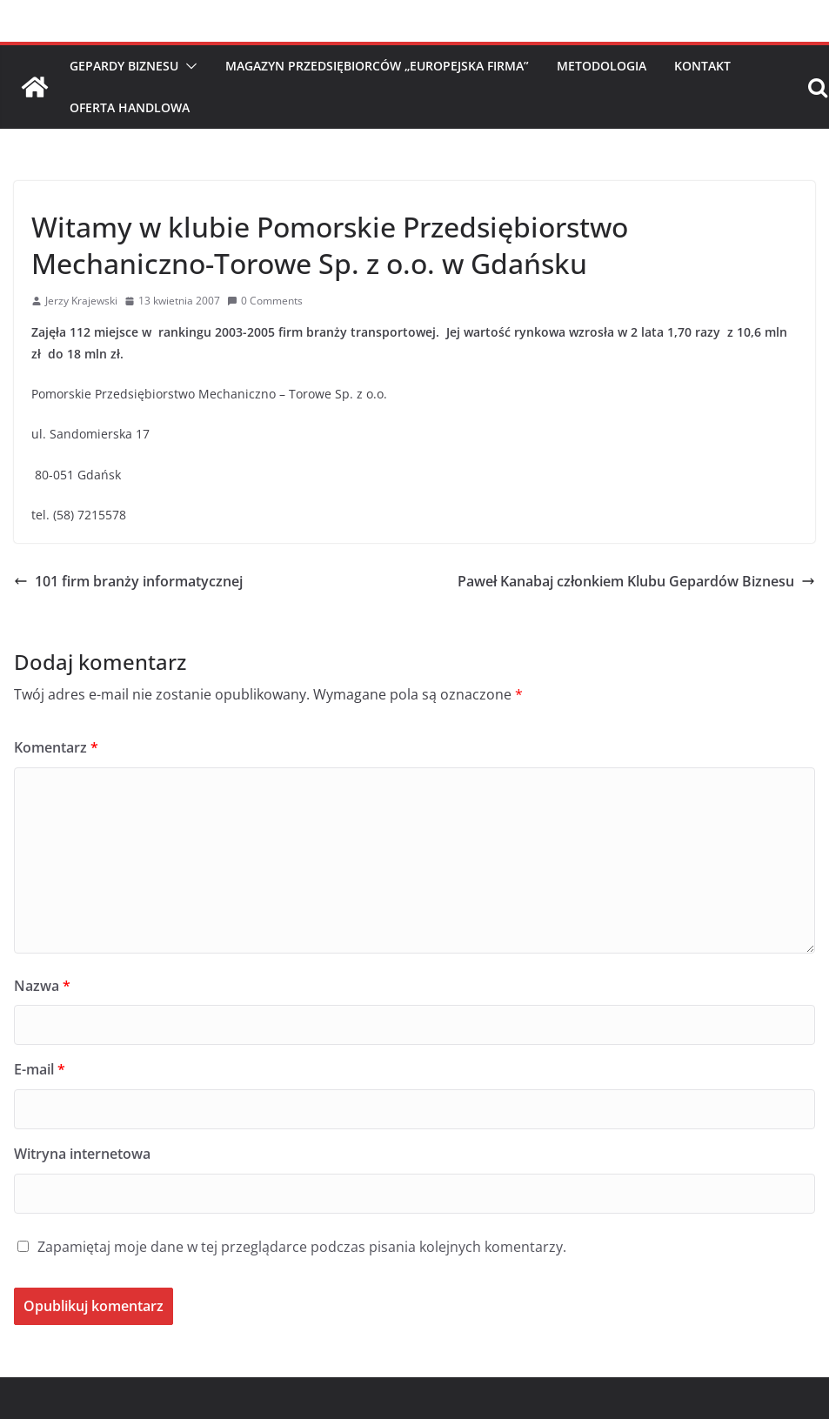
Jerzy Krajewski (81, 300)
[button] (187, 66)
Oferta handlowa (130, 107)
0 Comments (265, 300)
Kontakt (702, 65)
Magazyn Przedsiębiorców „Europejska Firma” (377, 65)
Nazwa (42, 985)
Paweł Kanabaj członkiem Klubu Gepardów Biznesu (636, 581)
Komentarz (56, 747)
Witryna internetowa (82, 1153)
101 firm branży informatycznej (128, 581)
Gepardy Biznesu (124, 65)
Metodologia (601, 65)
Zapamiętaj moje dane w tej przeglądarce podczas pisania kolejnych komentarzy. (301, 1246)
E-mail (39, 1069)
